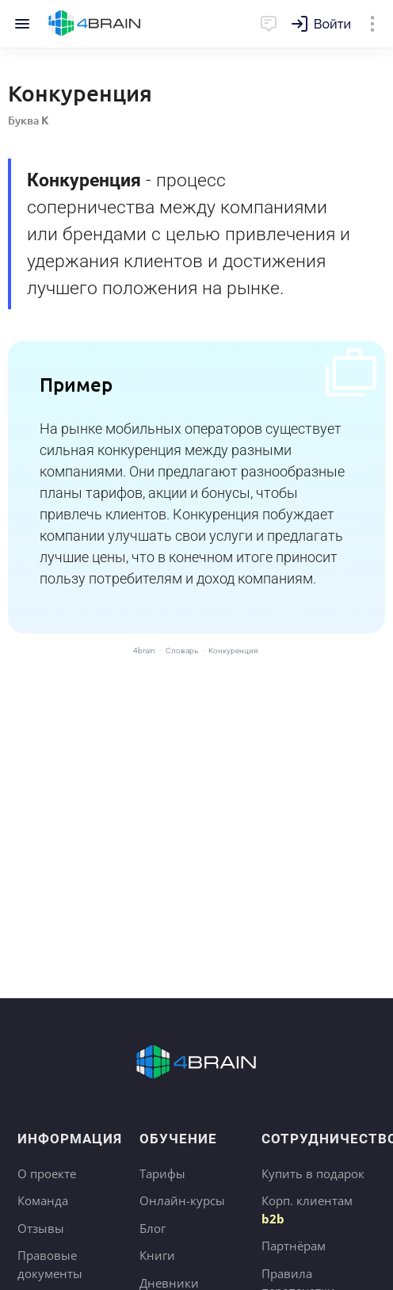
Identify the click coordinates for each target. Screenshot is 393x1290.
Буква (28, 120)
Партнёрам (293, 1246)
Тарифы (162, 1173)
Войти (332, 24)
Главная (94, 23)
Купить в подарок (312, 1173)
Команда (42, 1200)
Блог (152, 1228)
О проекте (46, 1173)
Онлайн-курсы (182, 1200)
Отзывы (40, 1228)
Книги (157, 1255)
